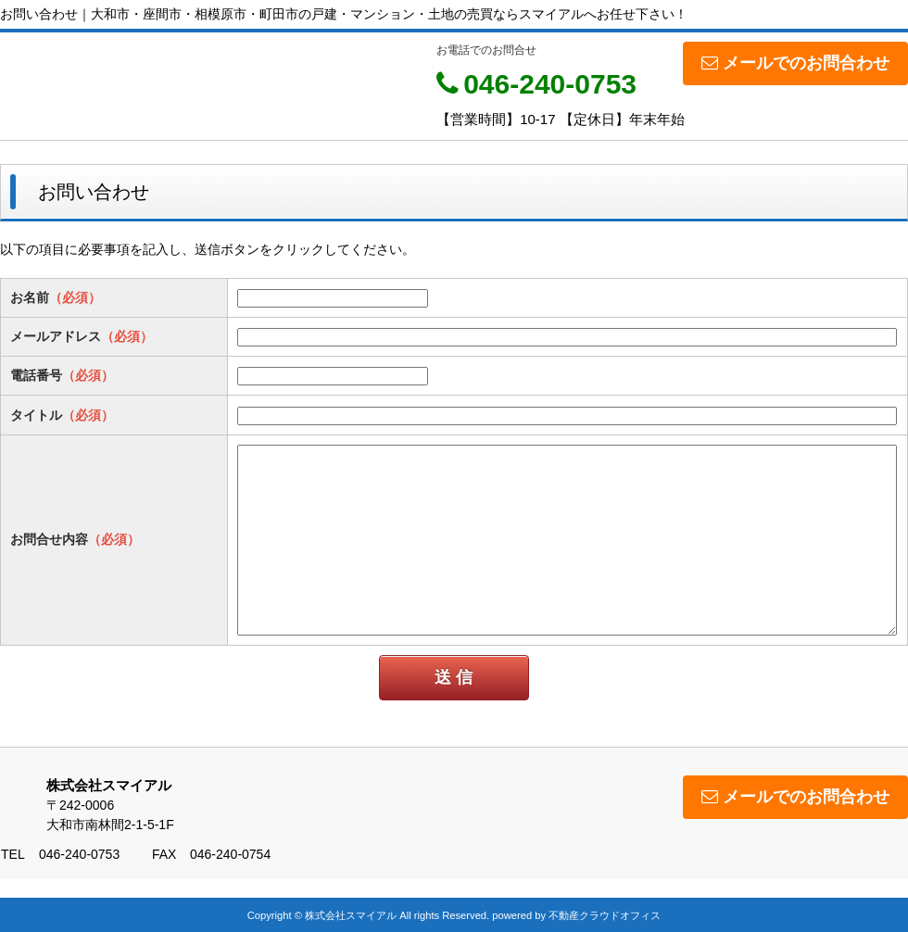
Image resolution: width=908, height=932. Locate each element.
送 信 (454, 677)
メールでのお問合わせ (795, 63)
